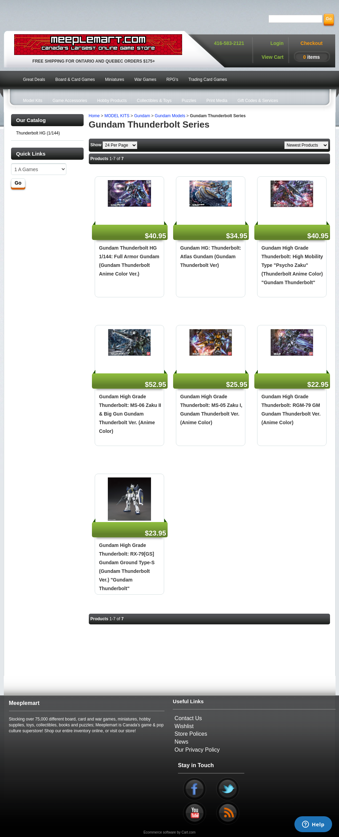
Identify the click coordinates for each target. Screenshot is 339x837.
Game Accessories (70, 100)
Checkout (312, 43)
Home (94, 115)
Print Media (216, 100)
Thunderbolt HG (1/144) (38, 133)
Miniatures (114, 79)
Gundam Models (170, 115)
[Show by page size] (120, 145)
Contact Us (188, 718)
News (181, 742)
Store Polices (191, 734)
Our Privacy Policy (197, 750)
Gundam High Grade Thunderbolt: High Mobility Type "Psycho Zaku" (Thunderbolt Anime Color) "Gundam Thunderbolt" (292, 265)
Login (276, 43)
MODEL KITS (116, 115)
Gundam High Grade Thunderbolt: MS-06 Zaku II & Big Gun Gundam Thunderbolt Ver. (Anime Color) (130, 414)
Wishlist (184, 726)
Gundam (142, 115)
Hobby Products (111, 100)
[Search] (295, 19)
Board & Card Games (75, 79)
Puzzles (189, 100)
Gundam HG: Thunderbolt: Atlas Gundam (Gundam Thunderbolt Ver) (211, 256)
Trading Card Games (207, 79)
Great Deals (34, 79)
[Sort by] (306, 145)
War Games (145, 79)
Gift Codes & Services (257, 100)
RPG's (172, 79)
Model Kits (33, 100)
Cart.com (188, 832)
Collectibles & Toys (154, 100)
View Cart (273, 57)
